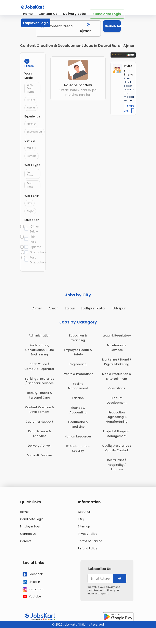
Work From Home (30, 88)
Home (28, 13)
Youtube (32, 596)
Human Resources (78, 436)
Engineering (78, 364)
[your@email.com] (100, 578)
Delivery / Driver (39, 446)
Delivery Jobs (74, 13)
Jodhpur (87, 308)
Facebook (33, 574)
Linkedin (31, 582)
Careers (25, 541)
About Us (84, 512)
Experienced (34, 131)
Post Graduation (35, 259)
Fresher (31, 123)
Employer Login (36, 23)
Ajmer (37, 308)
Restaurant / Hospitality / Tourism (116, 464)
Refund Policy (87, 548)
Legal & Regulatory (117, 335)
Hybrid (31, 107)
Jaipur (69, 308)
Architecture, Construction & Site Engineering (39, 350)
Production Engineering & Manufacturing (117, 417)
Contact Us (47, 13)
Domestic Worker (39, 455)
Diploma (35, 247)
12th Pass (33, 239)
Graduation (35, 252)
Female (31, 156)
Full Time (30, 173)
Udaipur (119, 308)
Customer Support (39, 422)
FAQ (81, 519)
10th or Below (34, 229)
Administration (39, 335)
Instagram (33, 589)
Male (30, 148)
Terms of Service (90, 541)
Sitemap (84, 526)
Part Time (30, 185)
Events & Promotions (78, 374)
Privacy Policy (87, 534)
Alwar (53, 308)
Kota (100, 308)
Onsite (31, 99)
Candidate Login (107, 14)
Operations (116, 388)
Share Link (129, 108)
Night (30, 211)
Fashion (78, 398)
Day (29, 203)
